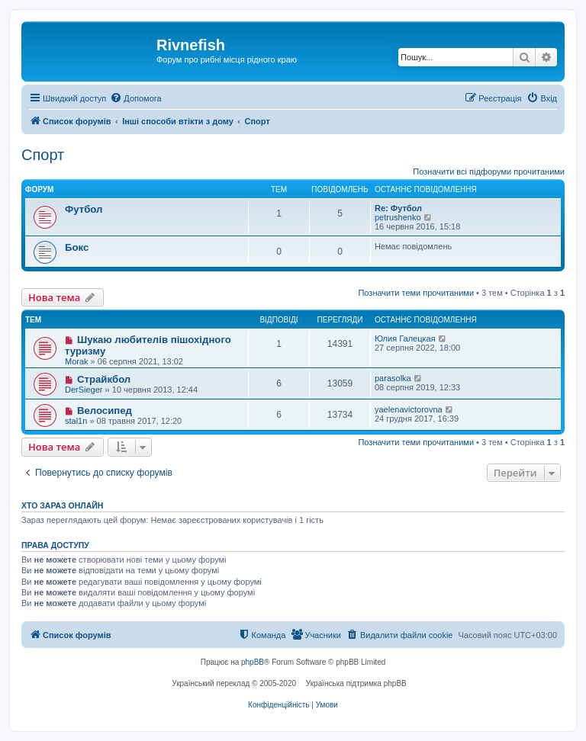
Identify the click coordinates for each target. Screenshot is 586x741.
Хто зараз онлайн (62, 505)
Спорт (42, 154)
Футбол (83, 209)
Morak (77, 361)
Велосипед (104, 410)
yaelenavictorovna (409, 409)
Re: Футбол (398, 208)
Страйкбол (103, 379)
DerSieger (84, 389)
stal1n (76, 420)
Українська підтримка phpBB (356, 683)
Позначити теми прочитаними (416, 292)
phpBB (252, 662)
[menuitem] (135, 98)
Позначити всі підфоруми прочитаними (489, 171)
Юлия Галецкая (405, 338)
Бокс (77, 247)
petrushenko (398, 217)
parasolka (393, 378)
